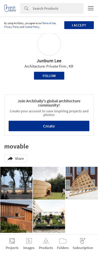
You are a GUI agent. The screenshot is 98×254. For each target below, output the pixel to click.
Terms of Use (49, 23)
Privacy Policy (12, 27)
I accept (79, 25)
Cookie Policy (32, 27)
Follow (49, 75)
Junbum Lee (49, 61)
